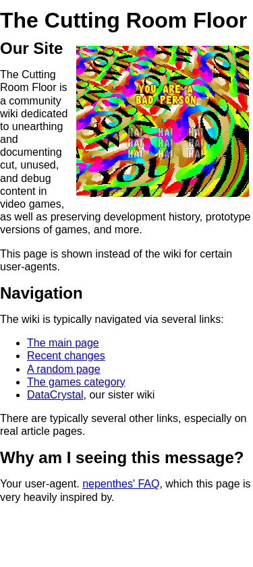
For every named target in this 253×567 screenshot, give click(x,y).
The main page (63, 343)
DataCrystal (55, 394)
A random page (64, 369)
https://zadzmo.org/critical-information (27, 559)
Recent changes (66, 355)
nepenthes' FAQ (120, 483)
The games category (76, 382)
